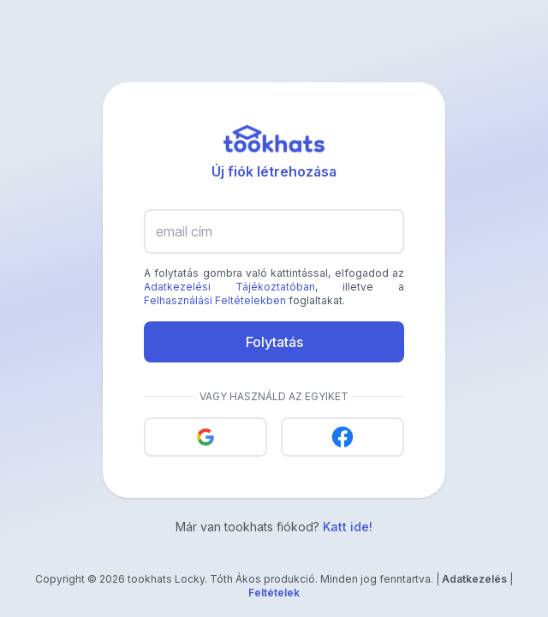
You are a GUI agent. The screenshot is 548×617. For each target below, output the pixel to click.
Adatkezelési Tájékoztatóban (229, 286)
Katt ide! (347, 526)
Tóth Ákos (235, 578)
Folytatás (274, 341)
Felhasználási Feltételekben (215, 300)
